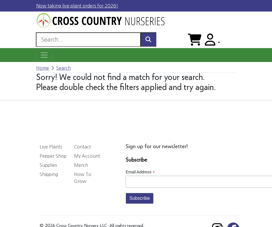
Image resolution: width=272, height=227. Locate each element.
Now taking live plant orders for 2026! (77, 5)
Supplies (48, 165)
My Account (87, 156)
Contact (82, 146)
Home (42, 68)
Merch (81, 165)
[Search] (88, 39)
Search (63, 68)
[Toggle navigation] (44, 55)
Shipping (49, 174)
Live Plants (51, 146)
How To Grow (82, 177)
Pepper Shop (53, 156)
